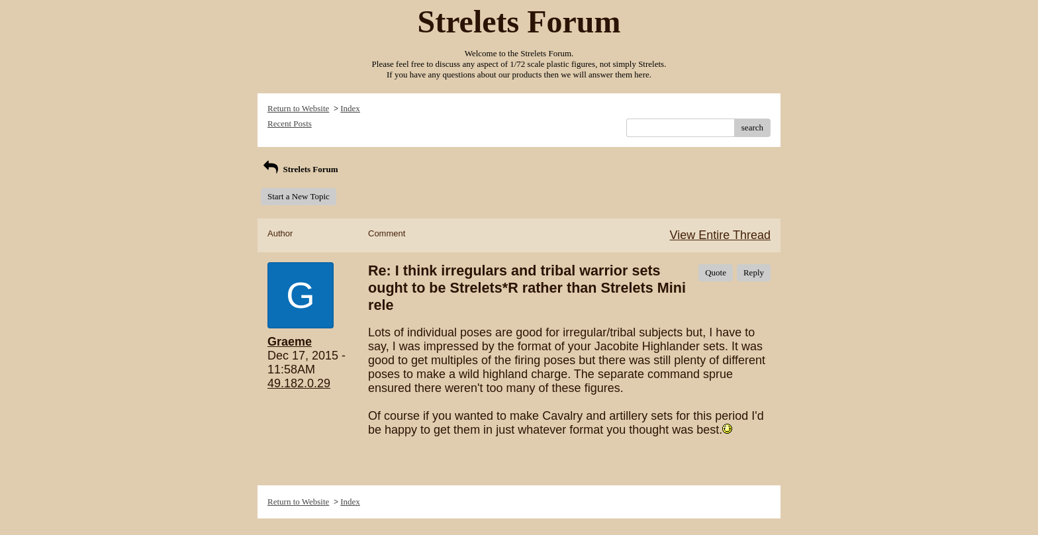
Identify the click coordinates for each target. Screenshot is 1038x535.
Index (350, 108)
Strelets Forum (299, 169)
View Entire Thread (720, 235)
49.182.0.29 (298, 383)
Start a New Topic (298, 196)
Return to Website (298, 108)
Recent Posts (289, 123)
